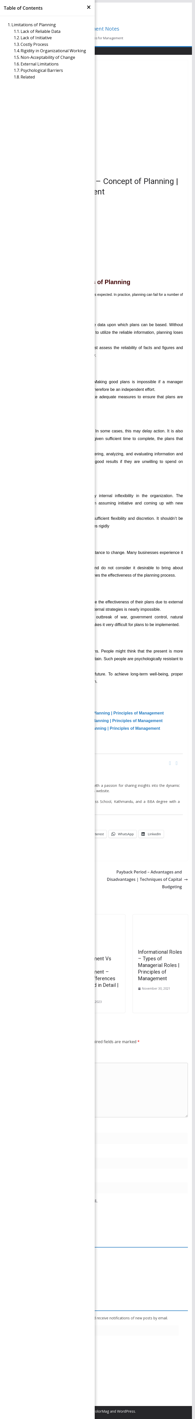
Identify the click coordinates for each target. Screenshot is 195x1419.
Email (14, 1151)
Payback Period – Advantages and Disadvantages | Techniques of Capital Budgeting (147, 879)
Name (14, 1127)
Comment (18, 1057)
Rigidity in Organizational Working (54, 51)
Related (28, 77)
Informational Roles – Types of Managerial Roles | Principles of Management (160, 965)
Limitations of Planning (34, 25)
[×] (89, 7)
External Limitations (40, 64)
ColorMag (101, 1411)
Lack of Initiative (37, 38)
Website (15, 1176)
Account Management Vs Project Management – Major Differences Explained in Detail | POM (97, 972)
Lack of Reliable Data (41, 31)
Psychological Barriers (42, 70)
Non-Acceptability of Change (48, 57)
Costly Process (35, 44)
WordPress (126, 1411)
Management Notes (95, 28)
